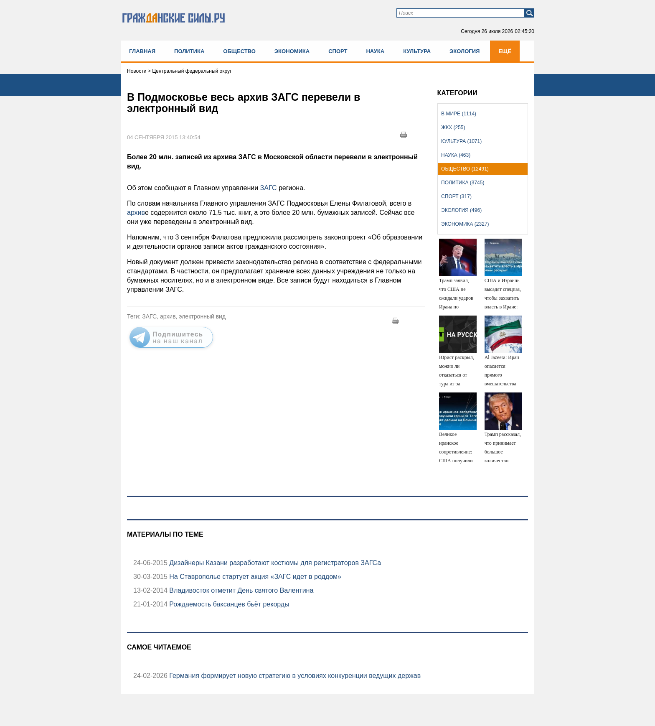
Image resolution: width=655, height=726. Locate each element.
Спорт (337, 51)
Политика (189, 51)
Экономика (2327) (465, 224)
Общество (239, 51)
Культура (417, 51)
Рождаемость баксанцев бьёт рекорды (228, 604)
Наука (375, 51)
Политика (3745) (462, 183)
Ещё (504, 51)
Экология (464, 51)
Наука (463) (455, 155)
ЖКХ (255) (453, 127)
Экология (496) (461, 210)
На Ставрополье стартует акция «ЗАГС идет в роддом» (254, 576)
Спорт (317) (456, 196)
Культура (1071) (461, 141)
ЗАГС (268, 187)
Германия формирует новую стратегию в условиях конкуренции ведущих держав (294, 675)
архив (136, 212)
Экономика (292, 51)
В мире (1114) (458, 114)
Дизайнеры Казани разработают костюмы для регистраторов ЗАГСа (274, 562)
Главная (142, 51)
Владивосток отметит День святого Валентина (240, 590)
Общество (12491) (465, 169)
